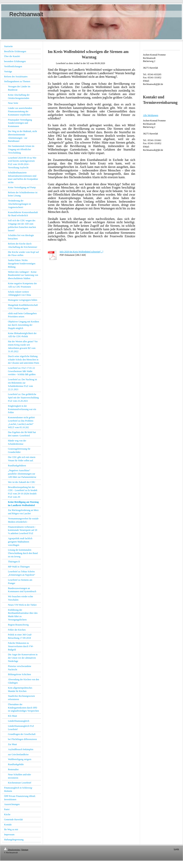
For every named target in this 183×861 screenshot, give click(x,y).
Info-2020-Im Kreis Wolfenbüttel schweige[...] (81, 251)
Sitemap (24, 849)
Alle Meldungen (150, 115)
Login (176, 849)
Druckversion (12, 849)
